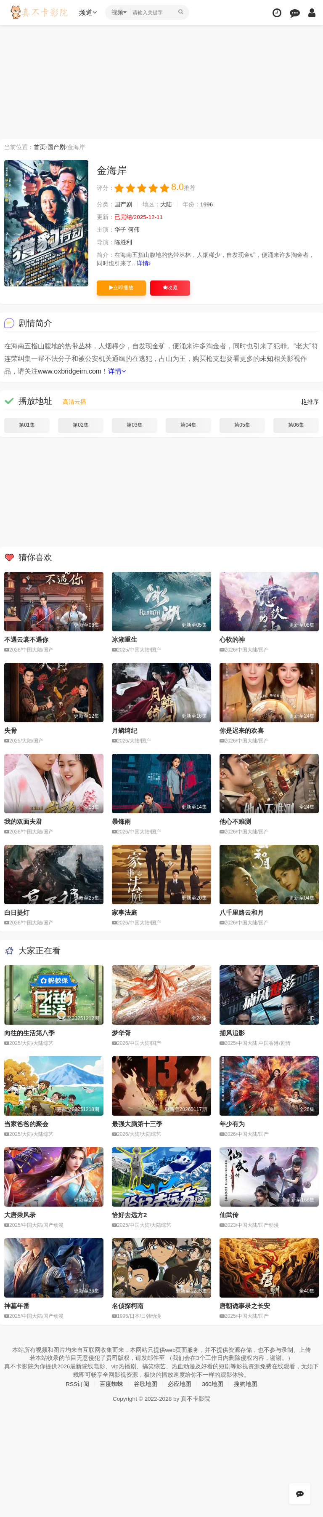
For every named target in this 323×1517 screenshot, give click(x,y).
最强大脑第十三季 (137, 1123)
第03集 (134, 425)
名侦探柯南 (127, 1305)
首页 (39, 147)
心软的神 (232, 639)
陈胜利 (123, 242)
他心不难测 (235, 821)
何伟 (134, 230)
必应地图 (179, 1383)
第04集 (188, 425)
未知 (266, 358)
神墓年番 (16, 1305)
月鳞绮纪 (124, 730)
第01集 (26, 425)
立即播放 (121, 288)
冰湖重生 (124, 639)
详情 (144, 263)
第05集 (242, 425)
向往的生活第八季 (29, 1032)
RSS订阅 (77, 1383)
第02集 (80, 425)
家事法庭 (124, 912)
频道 (89, 12)
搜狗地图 (246, 1383)
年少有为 (232, 1123)
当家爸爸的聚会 (26, 1123)
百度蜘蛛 (111, 1383)
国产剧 (56, 147)
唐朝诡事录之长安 (245, 1305)
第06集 (296, 425)
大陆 (166, 204)
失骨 (10, 730)
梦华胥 (121, 1032)
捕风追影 (232, 1032)
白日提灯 (16, 912)
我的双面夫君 (23, 821)
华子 (120, 230)
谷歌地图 (145, 1383)
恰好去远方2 (129, 1214)
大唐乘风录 (20, 1214)
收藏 (170, 288)
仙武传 (229, 1214)
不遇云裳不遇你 (26, 639)
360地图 (212, 1383)
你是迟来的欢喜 (242, 730)
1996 (206, 204)
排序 (310, 401)
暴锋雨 (121, 821)
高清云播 (74, 401)
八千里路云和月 (242, 912)
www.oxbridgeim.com (69, 371)
